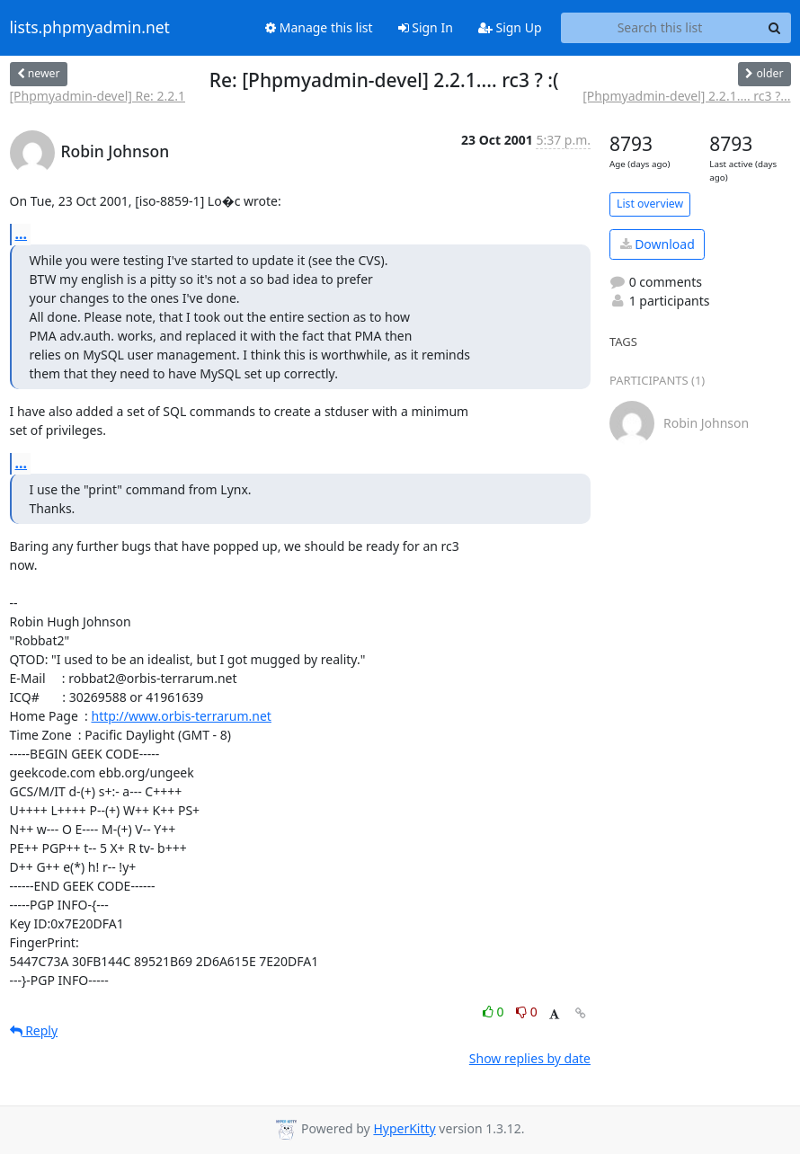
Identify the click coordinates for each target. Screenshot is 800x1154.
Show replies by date (530, 1058)
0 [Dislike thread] (527, 1011)
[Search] (775, 28)
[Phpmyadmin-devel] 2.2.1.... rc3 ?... (686, 95)
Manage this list (319, 27)
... (21, 234)
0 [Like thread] (495, 1011)
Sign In (425, 27)
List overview (650, 203)
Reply (34, 1030)
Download (657, 244)
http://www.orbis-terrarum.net (181, 715)
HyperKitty (404, 1128)
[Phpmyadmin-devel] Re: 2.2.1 (98, 95)
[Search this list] (660, 28)
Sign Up (510, 27)
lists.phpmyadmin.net (90, 28)
